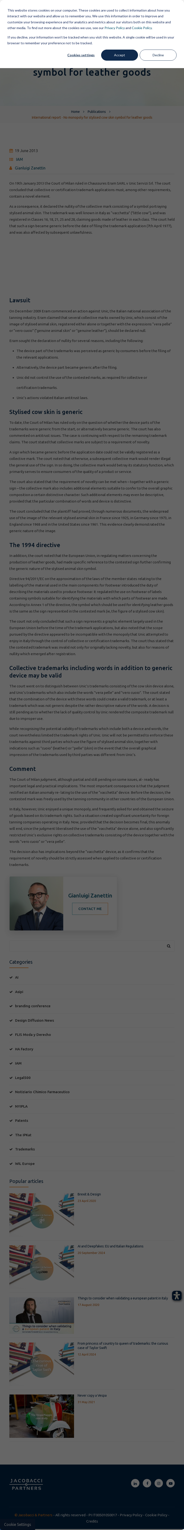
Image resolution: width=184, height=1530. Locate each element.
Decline (158, 55)
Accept (119, 55)
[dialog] (92, 765)
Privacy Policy (114, 28)
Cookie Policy (142, 28)
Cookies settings (81, 55)
